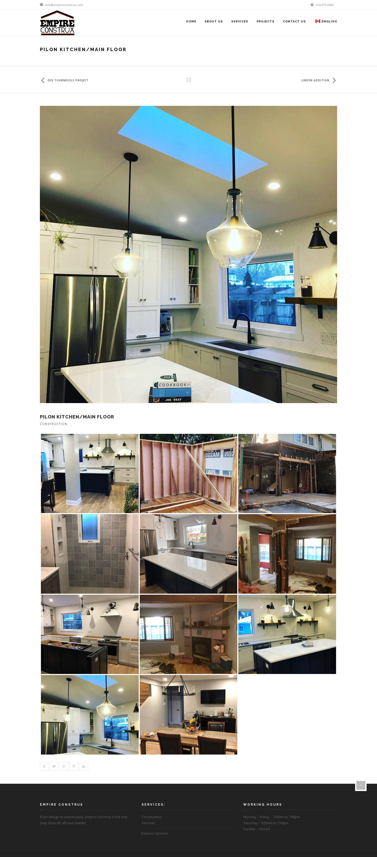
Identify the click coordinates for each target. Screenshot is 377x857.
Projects (266, 21)
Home (191, 21)
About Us (214, 21)
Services (239, 21)
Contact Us (294, 21)
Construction (54, 424)
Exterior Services (155, 833)
